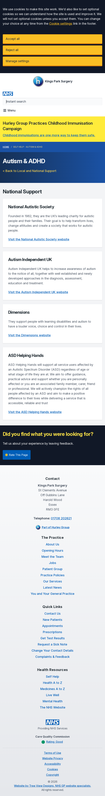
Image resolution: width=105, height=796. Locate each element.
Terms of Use (52, 753)
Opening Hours (52, 550)
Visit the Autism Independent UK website (38, 292)
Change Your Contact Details (52, 650)
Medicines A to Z (52, 689)
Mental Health (52, 701)
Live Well (52, 695)
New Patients (52, 619)
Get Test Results (52, 638)
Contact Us (52, 613)
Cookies (52, 769)
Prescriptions (52, 632)
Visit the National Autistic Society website (38, 239)
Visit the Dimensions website (29, 335)
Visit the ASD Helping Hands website (35, 412)
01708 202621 (61, 518)
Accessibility (52, 764)
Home (6, 147)
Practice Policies (53, 575)
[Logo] (52, 81)
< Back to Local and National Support (29, 171)
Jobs (52, 563)
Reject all (12, 50)
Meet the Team (52, 556)
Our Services (52, 581)
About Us (52, 544)
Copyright (52, 774)
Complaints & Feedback (52, 656)
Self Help (52, 676)
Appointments (52, 626)
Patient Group (52, 569)
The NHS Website (52, 707)
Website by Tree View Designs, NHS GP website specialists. (52, 785)
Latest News (52, 587)
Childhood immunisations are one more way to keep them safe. (49, 135)
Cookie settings (60, 23)
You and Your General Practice (52, 593)
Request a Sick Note (52, 644)
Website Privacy (52, 758)
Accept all (13, 39)
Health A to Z (52, 683)
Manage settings (17, 61)
